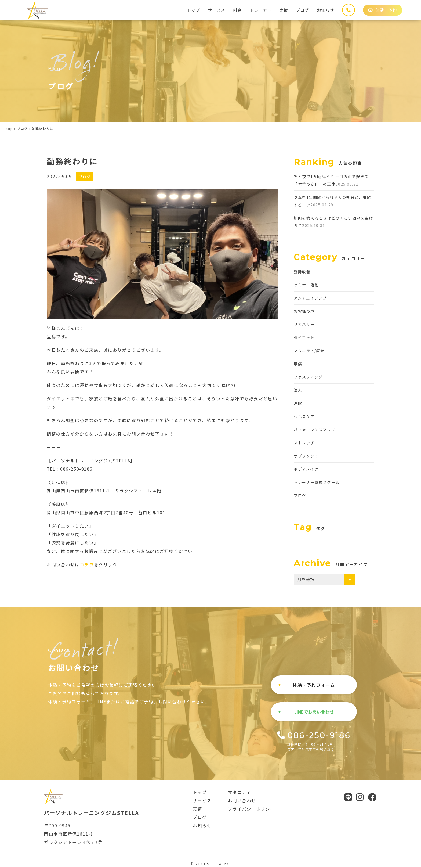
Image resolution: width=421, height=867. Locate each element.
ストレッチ (304, 442)
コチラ (87, 564)
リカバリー (304, 324)
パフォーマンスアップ (315, 429)
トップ (193, 10)
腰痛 (298, 363)
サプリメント (306, 456)
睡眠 (298, 403)
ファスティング (308, 377)
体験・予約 (382, 10)
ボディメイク (306, 469)
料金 (237, 10)
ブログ (302, 10)
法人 (298, 390)
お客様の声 (304, 311)
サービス (216, 10)
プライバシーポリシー (251, 809)
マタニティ (239, 792)
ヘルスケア (304, 416)
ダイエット (304, 337)
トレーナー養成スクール (317, 482)
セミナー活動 (306, 284)
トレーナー (260, 10)
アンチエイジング (310, 298)
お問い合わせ (242, 800)
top (9, 128)
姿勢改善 (302, 271)
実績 (283, 10)
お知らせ (325, 10)
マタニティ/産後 (309, 350)
